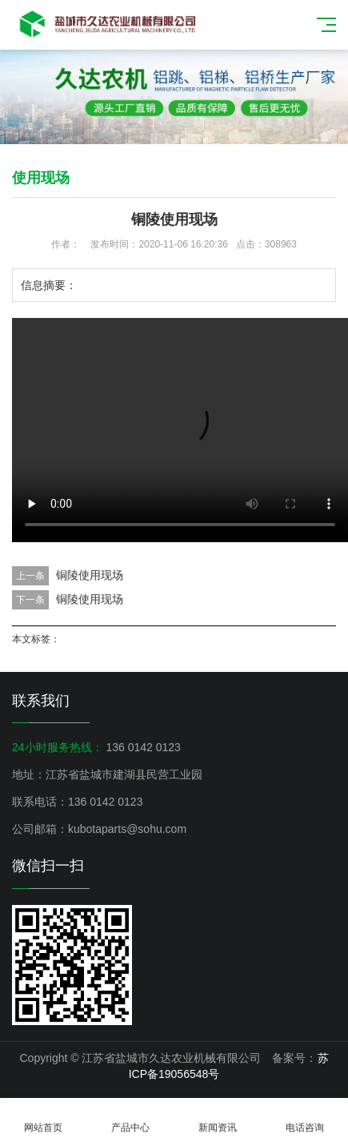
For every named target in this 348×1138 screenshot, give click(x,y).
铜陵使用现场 (89, 575)
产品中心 (130, 1118)
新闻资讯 (218, 1118)
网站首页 (43, 1118)
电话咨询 (304, 1118)
